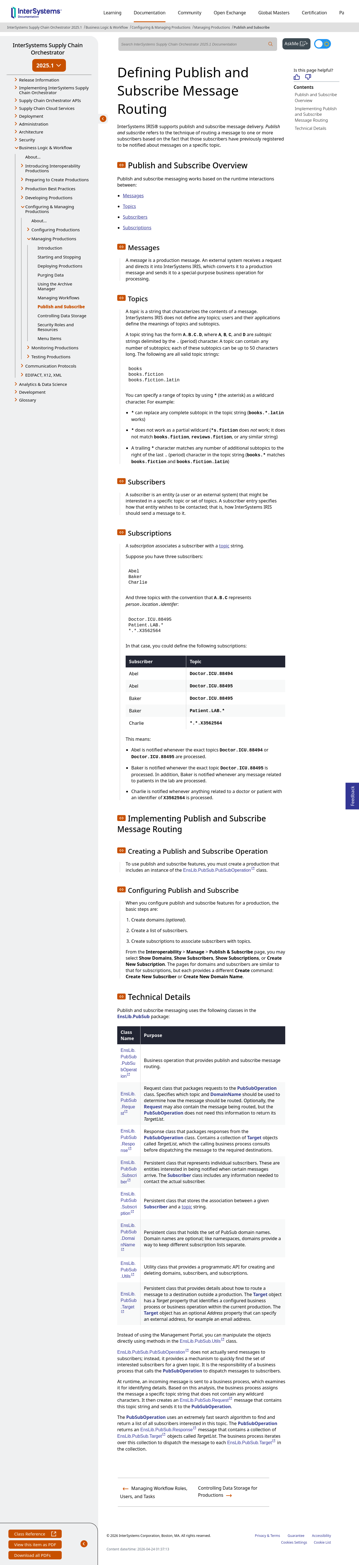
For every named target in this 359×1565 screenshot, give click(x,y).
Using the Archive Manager (55, 286)
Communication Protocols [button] (50, 366)
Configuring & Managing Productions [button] (49, 209)
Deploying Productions (60, 266)
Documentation (149, 12)
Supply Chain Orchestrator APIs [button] (50, 100)
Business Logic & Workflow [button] (45, 147)
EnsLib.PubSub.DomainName (129, 1235)
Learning (112, 12)
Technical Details (310, 128)
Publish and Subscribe (252, 27)
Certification (314, 12)
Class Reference (35, 1534)
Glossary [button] (27, 400)
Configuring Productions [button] (55, 229)
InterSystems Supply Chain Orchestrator (47, 48)
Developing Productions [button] (48, 197)
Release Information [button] (39, 80)
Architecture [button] (31, 132)
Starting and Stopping (59, 257)
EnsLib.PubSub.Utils (129, 1270)
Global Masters (273, 12)
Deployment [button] (31, 116)
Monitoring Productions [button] (54, 347)
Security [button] (27, 139)
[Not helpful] (308, 77)
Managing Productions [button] (53, 238)
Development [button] (32, 392)
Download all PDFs (33, 1555)
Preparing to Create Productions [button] (57, 179)
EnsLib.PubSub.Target (141, 1436)
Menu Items (49, 338)
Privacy (260, 1535)
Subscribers (135, 217)
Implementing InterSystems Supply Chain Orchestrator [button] (54, 90)
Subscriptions (137, 228)
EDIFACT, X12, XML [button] (43, 375)
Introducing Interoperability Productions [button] (52, 168)
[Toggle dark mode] (322, 44)
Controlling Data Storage (62, 315)
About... (33, 157)
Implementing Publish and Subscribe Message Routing (316, 114)
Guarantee (296, 1535)
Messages (133, 195)
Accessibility (321, 1535)
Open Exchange (230, 12)
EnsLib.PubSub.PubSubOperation (219, 870)
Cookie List (322, 1542)
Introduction (50, 248)
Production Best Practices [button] (50, 188)
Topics (129, 206)
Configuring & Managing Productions (161, 27)
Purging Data (51, 275)
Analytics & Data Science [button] (43, 384)
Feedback (352, 794)
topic (224, 546)
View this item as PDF (35, 1545)
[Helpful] (297, 77)
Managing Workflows (58, 297)
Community (189, 12)
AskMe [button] (298, 43)
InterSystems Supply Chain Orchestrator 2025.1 (44, 27)
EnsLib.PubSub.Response (168, 1429)
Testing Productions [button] (50, 356)
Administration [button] (33, 124)
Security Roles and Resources (56, 327)
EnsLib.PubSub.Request (206, 1400)
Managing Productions (212, 27)
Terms (275, 1535)
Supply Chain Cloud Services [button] (47, 108)
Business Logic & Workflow (107, 27)
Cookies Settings (294, 1542)
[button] (121, 165)
